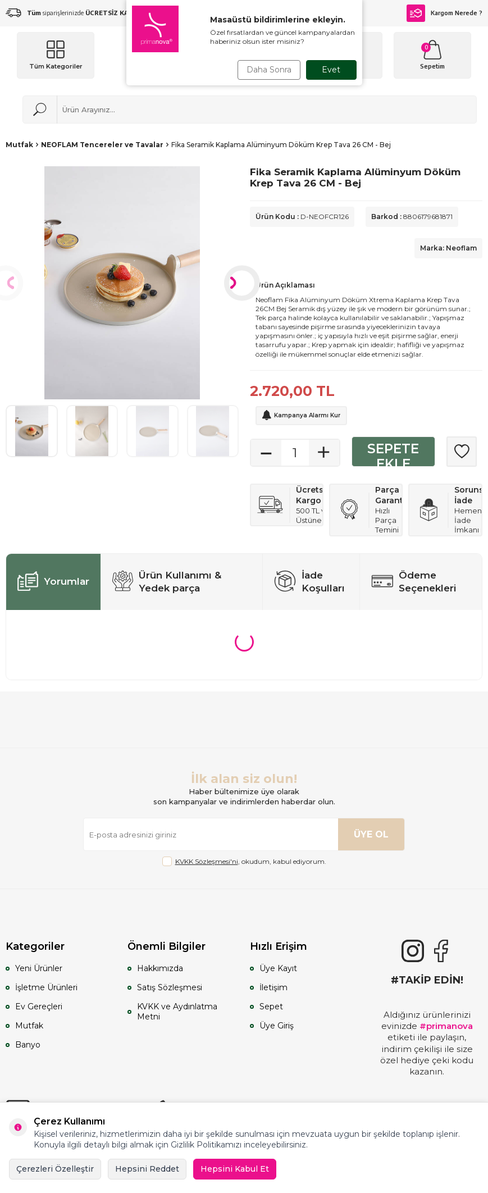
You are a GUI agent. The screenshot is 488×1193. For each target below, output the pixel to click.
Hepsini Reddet (147, 1169)
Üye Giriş (276, 1026)
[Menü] (55, 55)
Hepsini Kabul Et (234, 1169)
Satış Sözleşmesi (169, 987)
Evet (331, 70)
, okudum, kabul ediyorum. (244, 861)
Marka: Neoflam (448, 248)
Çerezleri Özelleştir (55, 1169)
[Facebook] (441, 951)
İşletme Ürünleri (46, 987)
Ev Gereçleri (38, 1006)
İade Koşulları (309, 582)
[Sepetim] (432, 55)
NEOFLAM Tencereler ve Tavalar (102, 144)
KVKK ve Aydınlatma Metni (177, 1011)
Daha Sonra (269, 70)
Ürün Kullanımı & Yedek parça (166, 582)
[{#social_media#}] (413, 951)
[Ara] (39, 109)
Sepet (271, 1006)
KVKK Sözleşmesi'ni (206, 861)
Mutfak (19, 144)
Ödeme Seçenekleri (414, 582)
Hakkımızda (160, 968)
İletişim (273, 987)
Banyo (27, 1045)
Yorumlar (53, 582)
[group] (122, 282)
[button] (242, 283)
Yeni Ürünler (38, 968)
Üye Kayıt (278, 968)
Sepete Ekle (393, 454)
